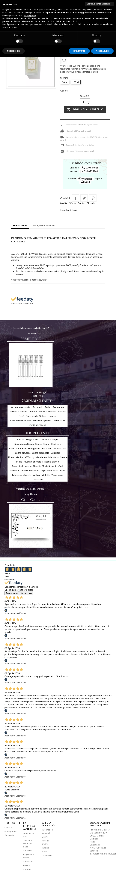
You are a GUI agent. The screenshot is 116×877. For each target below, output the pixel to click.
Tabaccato (59, 420)
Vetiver (36, 474)
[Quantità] (83, 101)
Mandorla (53, 457)
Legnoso (52, 415)
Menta (63, 457)
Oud (60, 466)
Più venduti (10, 835)
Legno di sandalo (40, 452)
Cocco (38, 443)
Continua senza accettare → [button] (100, 4)
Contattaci (28, 861)
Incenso (57, 448)
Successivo (26, 593)
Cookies (27, 869)
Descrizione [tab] (20, 225)
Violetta (46, 474)
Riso (49, 470)
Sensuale (37, 420)
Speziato (47, 420)
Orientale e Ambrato (21, 420)
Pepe (43, 470)
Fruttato (61, 411)
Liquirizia (55, 452)
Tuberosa (17, 474)
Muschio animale (32, 461)
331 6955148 (89, 171)
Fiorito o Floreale (86, 203)
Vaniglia (27, 474)
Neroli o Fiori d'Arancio (45, 466)
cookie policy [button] (30, 15)
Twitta (84, 198)
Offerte (8, 827)
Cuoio (46, 443)
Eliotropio (56, 443)
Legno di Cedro (23, 452)
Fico (24, 448)
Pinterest (93, 198)
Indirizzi (45, 847)
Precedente (12, 593)
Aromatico (58, 406)
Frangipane (33, 448)
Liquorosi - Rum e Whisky (21, 457)
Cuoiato (33, 411)
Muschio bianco (50, 461)
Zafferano (37, 479)
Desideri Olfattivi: (68, 203)
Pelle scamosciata (30, 470)
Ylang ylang (57, 474)
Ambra (20, 439)
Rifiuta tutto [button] (79, 51)
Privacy (26, 865)
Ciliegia (54, 439)
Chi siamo (27, 850)
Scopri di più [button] (13, 51)
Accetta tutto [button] (102, 51)
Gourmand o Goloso (36, 415)
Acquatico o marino (21, 406)
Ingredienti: (65, 210)
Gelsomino (46, 448)
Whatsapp (85, 178)
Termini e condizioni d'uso (27, 843)
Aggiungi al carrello (85, 109)
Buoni (44, 851)
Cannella (44, 439)
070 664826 (90, 168)
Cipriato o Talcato (18, 411)
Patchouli (14, 470)
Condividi (75, 198)
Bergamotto (32, 439)
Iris (64, 448)
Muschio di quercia (22, 466)
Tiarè (62, 470)
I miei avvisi (47, 855)
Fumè (21, 415)
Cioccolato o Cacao (24, 443)
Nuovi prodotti (11, 831)
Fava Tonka (15, 448)
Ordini (45, 836)
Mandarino (41, 457)
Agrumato (38, 406)
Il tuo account (48, 824)
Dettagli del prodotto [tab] (43, 225)
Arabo (48, 406)
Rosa (74, 210)
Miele (19, 461)
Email (85, 182)
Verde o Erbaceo (37, 424)
